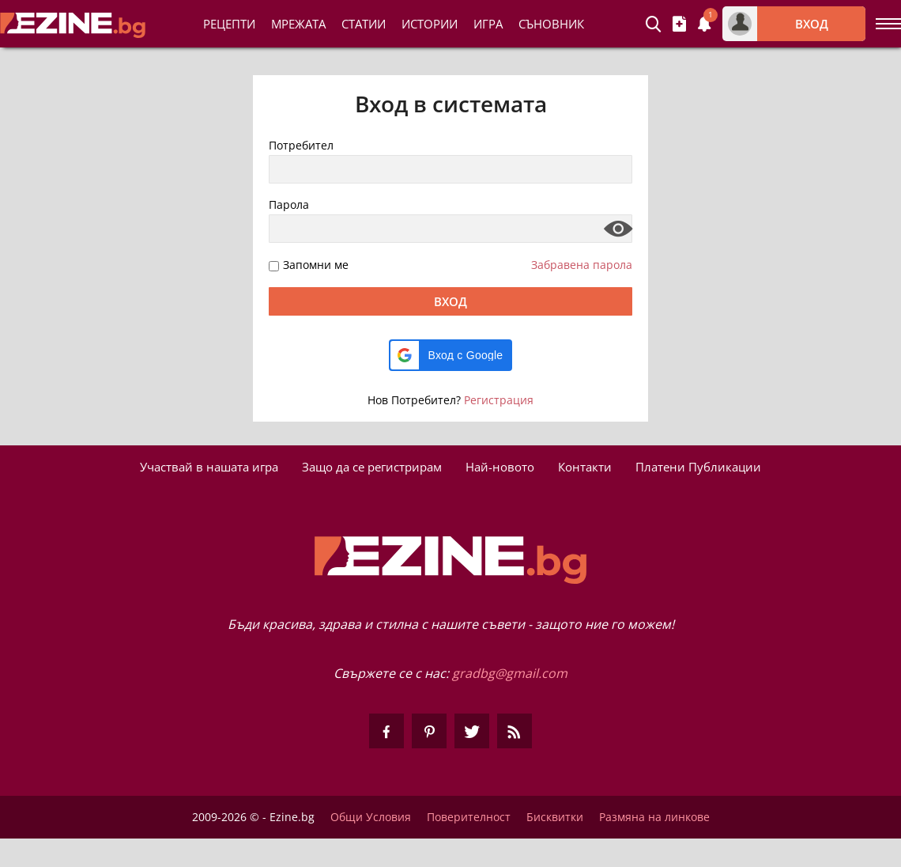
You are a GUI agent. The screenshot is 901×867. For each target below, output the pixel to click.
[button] (451, 355)
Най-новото (500, 467)
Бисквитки (554, 817)
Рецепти (229, 24)
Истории (429, 24)
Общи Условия (370, 817)
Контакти (585, 467)
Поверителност (469, 817)
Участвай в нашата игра (209, 467)
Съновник (551, 24)
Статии (363, 24)
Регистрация (498, 399)
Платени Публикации (698, 467)
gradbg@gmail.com (509, 673)
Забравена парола (581, 264)
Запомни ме (316, 265)
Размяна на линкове (654, 817)
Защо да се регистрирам (372, 467)
